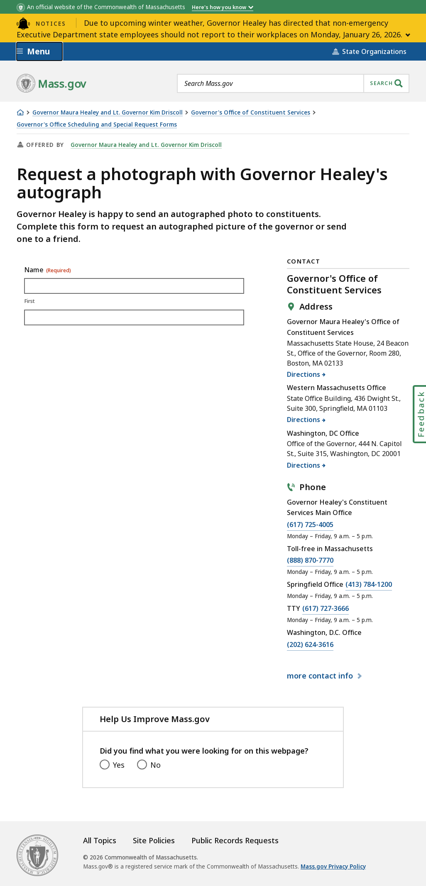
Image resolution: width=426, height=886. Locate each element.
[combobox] (293, 83)
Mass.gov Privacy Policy (333, 866)
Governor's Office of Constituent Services (250, 112)
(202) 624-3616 (310, 645)
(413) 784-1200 (368, 585)
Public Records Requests (235, 840)
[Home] (20, 112)
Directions (304, 374)
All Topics (99, 840)
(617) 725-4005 (310, 525)
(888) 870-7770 (310, 560)
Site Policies (154, 840)
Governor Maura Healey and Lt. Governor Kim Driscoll (107, 112)
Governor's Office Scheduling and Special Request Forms (97, 124)
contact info (321, 676)
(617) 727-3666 (325, 609)
